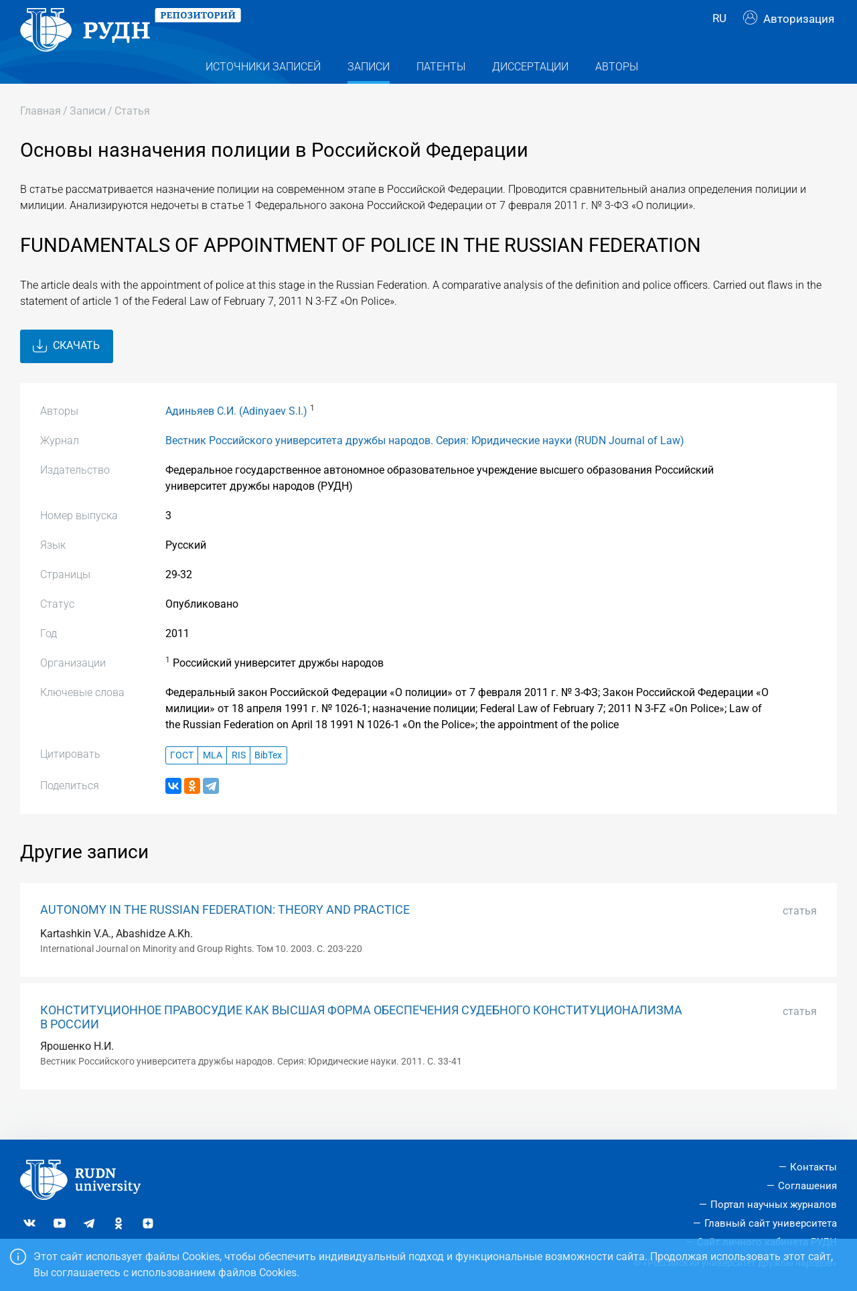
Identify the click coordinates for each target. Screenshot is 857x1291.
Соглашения (807, 1186)
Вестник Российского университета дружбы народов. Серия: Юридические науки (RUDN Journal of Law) (424, 464)
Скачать (66, 370)
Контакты (813, 1167)
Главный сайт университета (770, 1223)
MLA (212, 779)
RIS (239, 779)
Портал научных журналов (773, 1205)
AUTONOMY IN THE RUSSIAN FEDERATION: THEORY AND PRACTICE (225, 934)
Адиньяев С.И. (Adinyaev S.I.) (236, 434)
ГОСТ (181, 779)
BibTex (268, 779)
